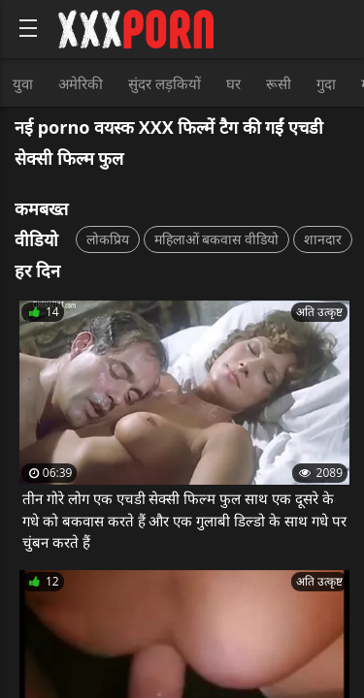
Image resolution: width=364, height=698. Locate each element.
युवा (23, 83)
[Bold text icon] (28, 28)
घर (233, 83)
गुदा (326, 83)
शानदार (323, 239)
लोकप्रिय (107, 239)
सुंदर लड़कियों (164, 83)
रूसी (278, 83)
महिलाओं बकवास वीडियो (216, 239)
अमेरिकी (80, 83)
